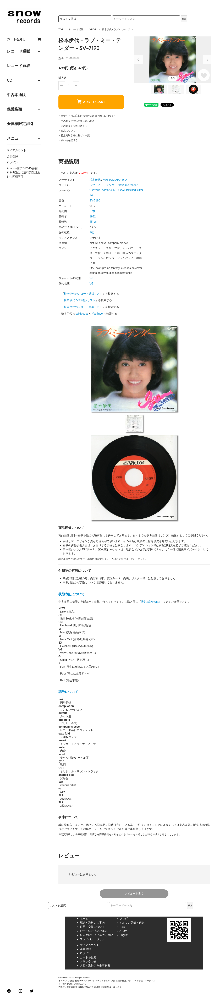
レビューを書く (134, 893)
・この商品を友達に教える (72, 125)
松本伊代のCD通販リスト (79, 300)
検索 (184, 19)
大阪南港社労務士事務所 (95, 965)
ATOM (123, 930)
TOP (60, 29)
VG (92, 278)
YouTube (97, 313)
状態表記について (71, 594)
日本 (92, 211)
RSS (122, 926)
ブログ (123, 918)
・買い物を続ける (68, 140)
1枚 (92, 232)
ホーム (84, 918)
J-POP (92, 29)
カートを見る (24, 39)
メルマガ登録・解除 (131, 922)
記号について (68, 692)
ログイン (12, 162)
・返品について (66, 130)
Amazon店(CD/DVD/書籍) (22, 168)
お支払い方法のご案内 (93, 930)
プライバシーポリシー (93, 939)
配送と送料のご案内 (92, 922)
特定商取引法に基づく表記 (96, 935)
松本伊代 (95, 179)
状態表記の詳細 (150, 601)
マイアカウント (16, 150)
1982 (93, 216)
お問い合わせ (88, 961)
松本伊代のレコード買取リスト (83, 306)
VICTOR (95, 190)
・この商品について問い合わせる (76, 121)
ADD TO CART (91, 101)
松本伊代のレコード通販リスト (83, 293)
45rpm (93, 221)
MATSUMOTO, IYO (115, 179)
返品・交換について (92, 926)
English (123, 935)
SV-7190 (95, 200)
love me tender (128, 185)
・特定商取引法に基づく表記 (74, 135)
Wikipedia (81, 313)
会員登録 (12, 156)
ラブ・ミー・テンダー (103, 185)
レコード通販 (76, 29)
